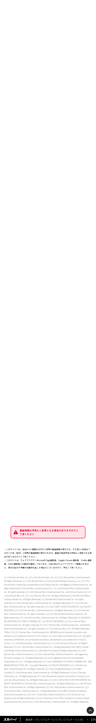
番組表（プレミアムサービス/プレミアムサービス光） (55, 719)
